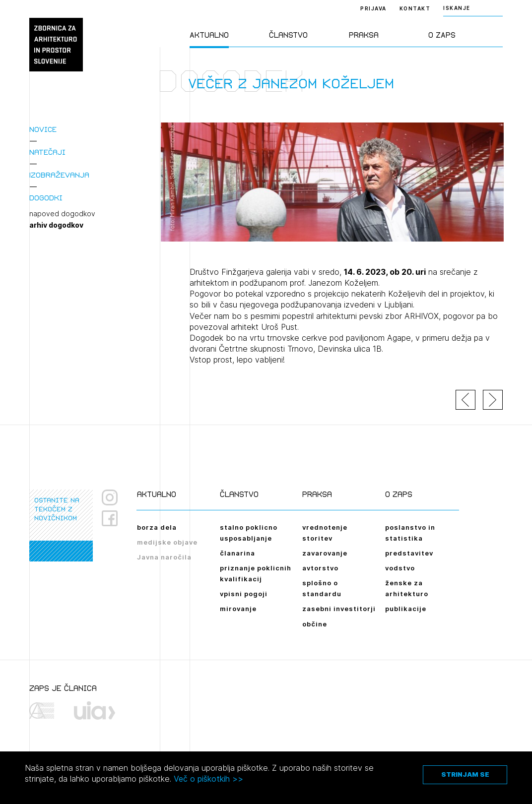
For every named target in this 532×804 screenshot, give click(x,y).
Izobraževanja (59, 175)
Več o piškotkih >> (208, 778)
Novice (43, 129)
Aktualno (209, 35)
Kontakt (415, 8)
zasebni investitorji (339, 608)
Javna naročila (164, 557)
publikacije (405, 608)
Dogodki (46, 197)
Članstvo (288, 35)
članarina (237, 553)
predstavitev (409, 553)
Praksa (364, 35)
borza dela (157, 527)
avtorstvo (320, 567)
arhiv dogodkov (56, 225)
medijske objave (167, 542)
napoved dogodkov (62, 213)
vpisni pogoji (243, 593)
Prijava (373, 8)
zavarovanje (324, 553)
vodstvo (400, 567)
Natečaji (47, 152)
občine (314, 623)
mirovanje (238, 608)
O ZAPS (442, 35)
